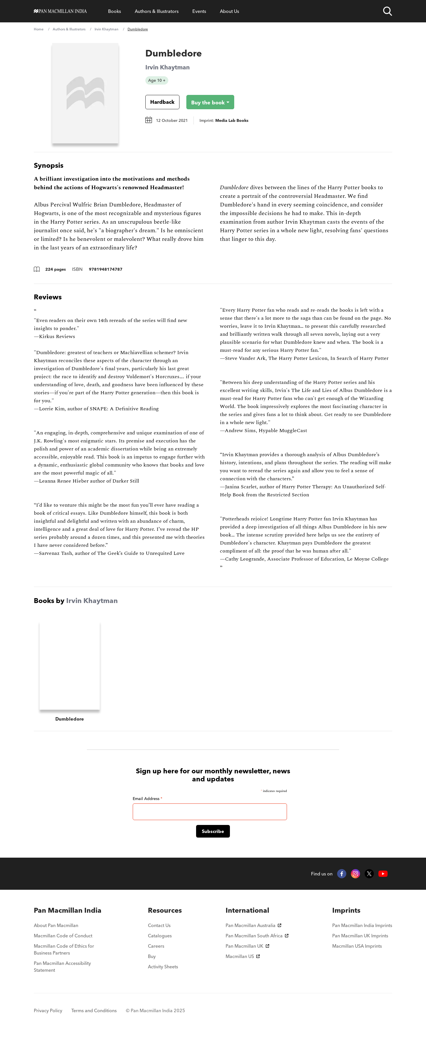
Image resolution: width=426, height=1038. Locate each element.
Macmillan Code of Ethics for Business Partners (64, 951)
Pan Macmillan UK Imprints (360, 938)
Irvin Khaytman (106, 29)
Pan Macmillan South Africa (257, 938)
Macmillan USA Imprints (357, 948)
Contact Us (159, 927)
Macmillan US (243, 958)
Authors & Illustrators (157, 11)
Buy (152, 958)
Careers (156, 948)
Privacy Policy (48, 1013)
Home (39, 29)
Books (114, 11)
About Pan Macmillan (56, 927)
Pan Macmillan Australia (253, 927)
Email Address (147, 800)
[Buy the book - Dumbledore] (206, 102)
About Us (229, 11)
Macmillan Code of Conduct (63, 938)
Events (199, 11)
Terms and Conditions (94, 1013)
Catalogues (160, 938)
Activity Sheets (163, 969)
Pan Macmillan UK (247, 948)
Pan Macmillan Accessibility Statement (62, 969)
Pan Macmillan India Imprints (362, 927)
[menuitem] (69, 912)
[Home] (60, 11)
